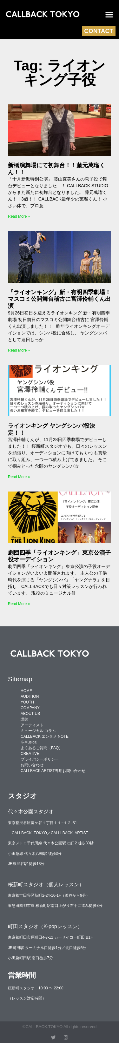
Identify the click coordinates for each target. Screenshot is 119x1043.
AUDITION (30, 696)
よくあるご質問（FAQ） (42, 748)
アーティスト (32, 725)
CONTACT (98, 31)
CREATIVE (30, 753)
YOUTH (27, 702)
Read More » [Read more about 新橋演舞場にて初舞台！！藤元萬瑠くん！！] (19, 216)
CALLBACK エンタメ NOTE (45, 736)
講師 (24, 719)
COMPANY (30, 708)
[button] (109, 15)
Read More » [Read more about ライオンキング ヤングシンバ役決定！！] (19, 477)
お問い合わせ (32, 765)
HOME (26, 691)
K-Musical (29, 742)
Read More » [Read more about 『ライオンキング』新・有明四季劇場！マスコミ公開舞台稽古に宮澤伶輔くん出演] (19, 350)
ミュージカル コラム (38, 731)
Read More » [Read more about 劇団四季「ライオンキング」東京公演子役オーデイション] (19, 604)
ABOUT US (30, 713)
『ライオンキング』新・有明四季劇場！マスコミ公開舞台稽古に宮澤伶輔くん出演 (59, 299)
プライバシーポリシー (40, 759)
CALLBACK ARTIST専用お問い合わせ (53, 771)
